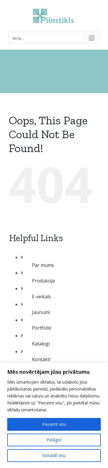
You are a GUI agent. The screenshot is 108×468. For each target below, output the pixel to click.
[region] (54, 415)
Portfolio (41, 328)
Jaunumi (41, 312)
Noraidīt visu (54, 455)
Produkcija (43, 281)
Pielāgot (54, 440)
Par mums (43, 265)
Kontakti (41, 359)
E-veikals (41, 296)
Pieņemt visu (54, 424)
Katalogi (41, 344)
